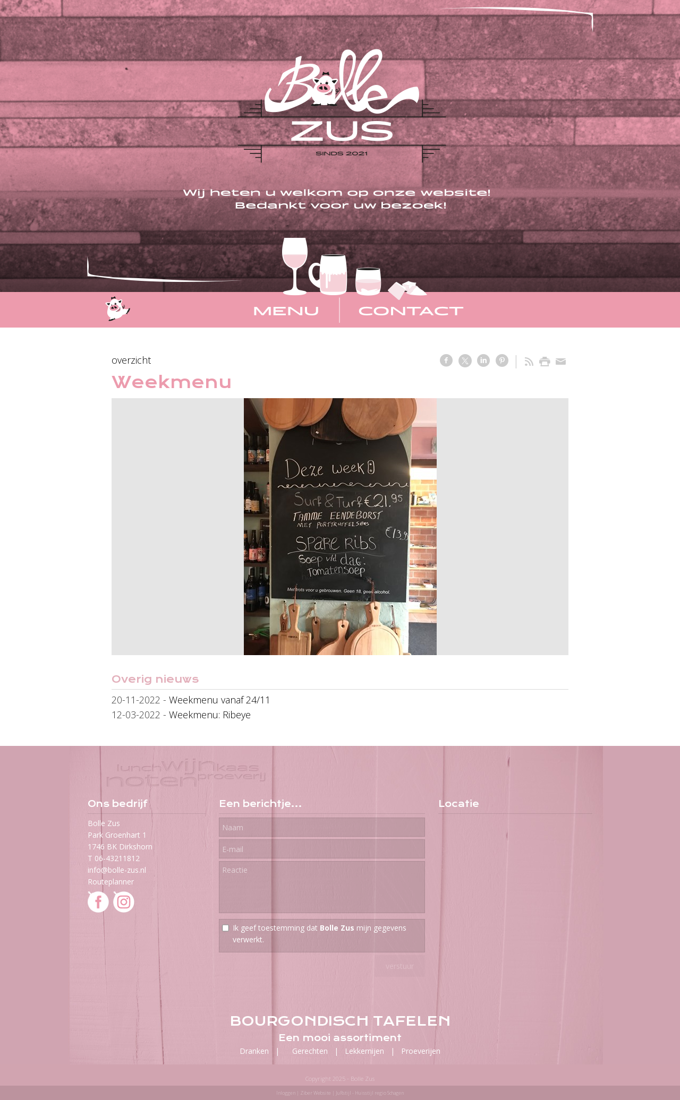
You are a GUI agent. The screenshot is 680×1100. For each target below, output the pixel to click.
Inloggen (285, 1092)
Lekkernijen (364, 1051)
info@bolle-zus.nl (117, 870)
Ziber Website (315, 1092)
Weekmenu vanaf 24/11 (219, 699)
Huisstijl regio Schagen (379, 1092)
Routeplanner (111, 881)
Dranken (254, 1051)
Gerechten (310, 1051)
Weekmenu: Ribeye (210, 714)
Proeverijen (420, 1051)
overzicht (131, 360)
